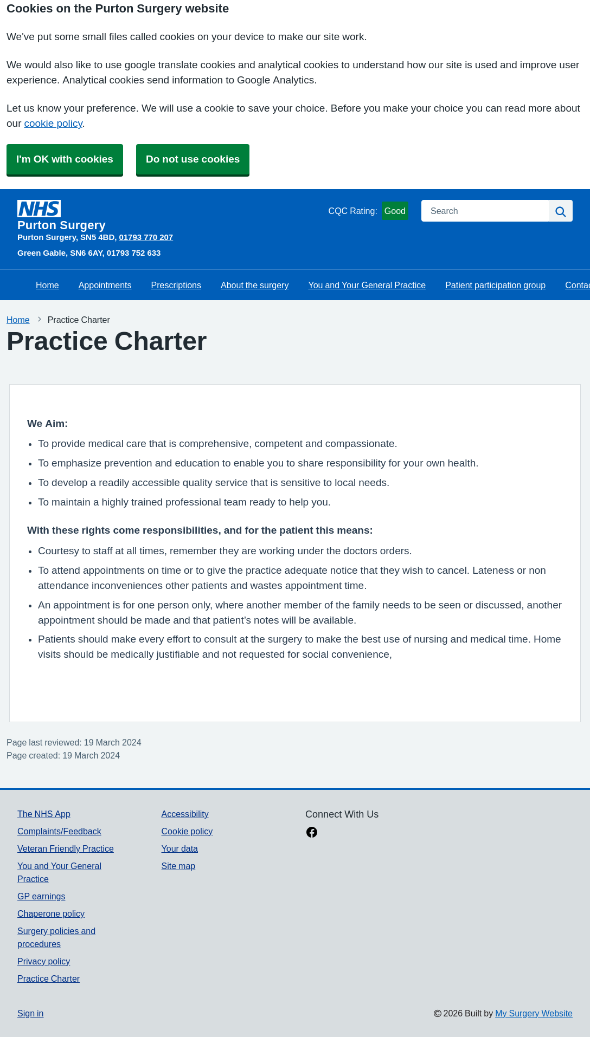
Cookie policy (187, 831)
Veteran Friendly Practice (65, 848)
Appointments (105, 285)
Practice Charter (48, 978)
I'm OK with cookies (64, 159)
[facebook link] (311, 833)
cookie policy (53, 123)
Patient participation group (495, 285)
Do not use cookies (193, 159)
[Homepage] (170, 215)
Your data (180, 848)
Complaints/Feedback (59, 831)
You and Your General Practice (367, 285)
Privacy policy (43, 961)
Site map (179, 865)
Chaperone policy (51, 913)
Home (47, 285)
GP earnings (41, 896)
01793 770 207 (146, 237)
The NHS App (43, 813)
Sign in (30, 1013)
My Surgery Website (534, 1013)
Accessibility (185, 813)
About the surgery (254, 285)
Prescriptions (176, 285)
